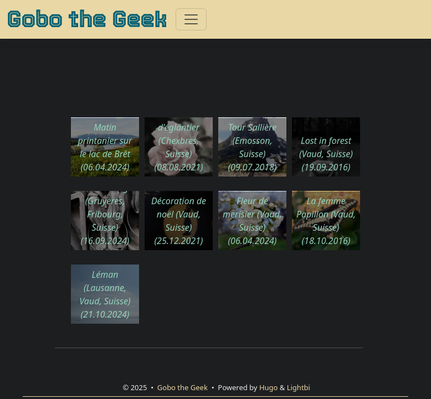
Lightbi (298, 387)
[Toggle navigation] (191, 19)
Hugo (268, 387)
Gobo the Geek (87, 19)
